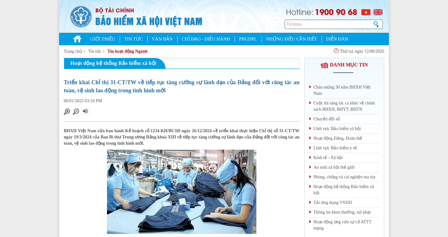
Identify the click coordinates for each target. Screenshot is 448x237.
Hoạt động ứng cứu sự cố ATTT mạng (342, 225)
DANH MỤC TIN (344, 64)
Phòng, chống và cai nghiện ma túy (345, 177)
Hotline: (300, 11)
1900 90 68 (336, 11)
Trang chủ (73, 51)
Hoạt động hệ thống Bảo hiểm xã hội (344, 189)
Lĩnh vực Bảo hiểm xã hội (337, 128)
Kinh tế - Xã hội (328, 157)
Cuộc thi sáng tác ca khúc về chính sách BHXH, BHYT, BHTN (344, 106)
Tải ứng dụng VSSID (333, 202)
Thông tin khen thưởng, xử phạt (342, 212)
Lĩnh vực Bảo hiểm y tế (335, 148)
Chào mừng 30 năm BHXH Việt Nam (342, 90)
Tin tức (94, 51)
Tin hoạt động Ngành (127, 51)
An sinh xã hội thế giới (334, 167)
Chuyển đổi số (327, 119)
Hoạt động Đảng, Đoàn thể (338, 138)
